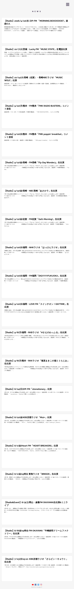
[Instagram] (41, 585)
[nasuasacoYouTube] (33, 585)
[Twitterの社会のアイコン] (38, 585)
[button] (67, 4)
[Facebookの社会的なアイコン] (35, 585)
